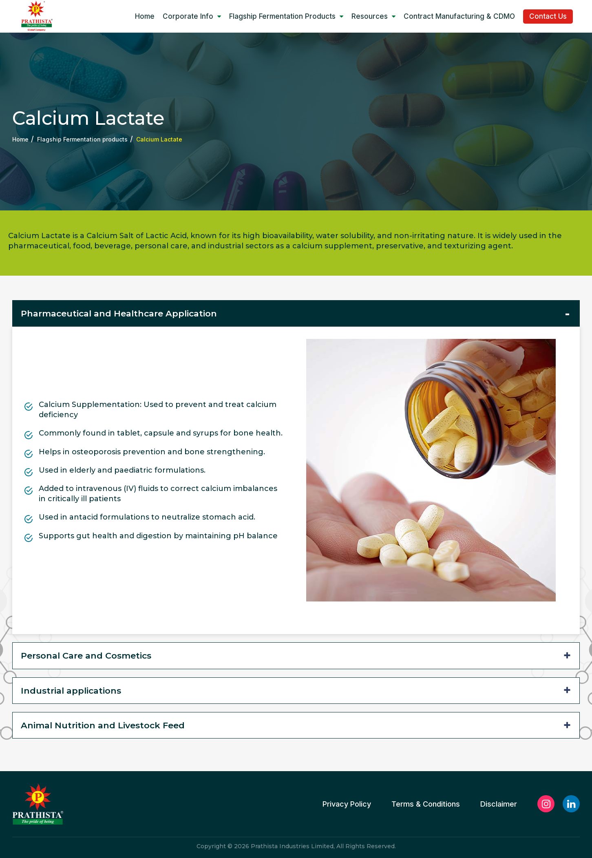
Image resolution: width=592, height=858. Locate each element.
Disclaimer (498, 804)
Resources (373, 16)
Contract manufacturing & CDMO (459, 16)
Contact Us (548, 16)
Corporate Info (192, 16)
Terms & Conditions (425, 804)
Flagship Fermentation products (286, 16)
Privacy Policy (347, 804)
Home (145, 16)
